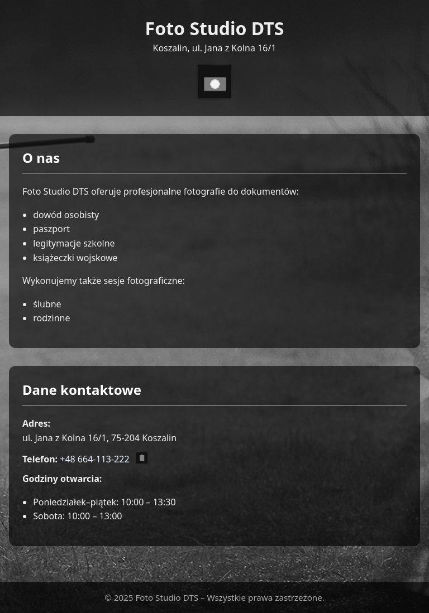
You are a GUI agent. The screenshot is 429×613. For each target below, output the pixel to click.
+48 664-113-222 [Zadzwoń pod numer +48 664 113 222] (94, 459)
